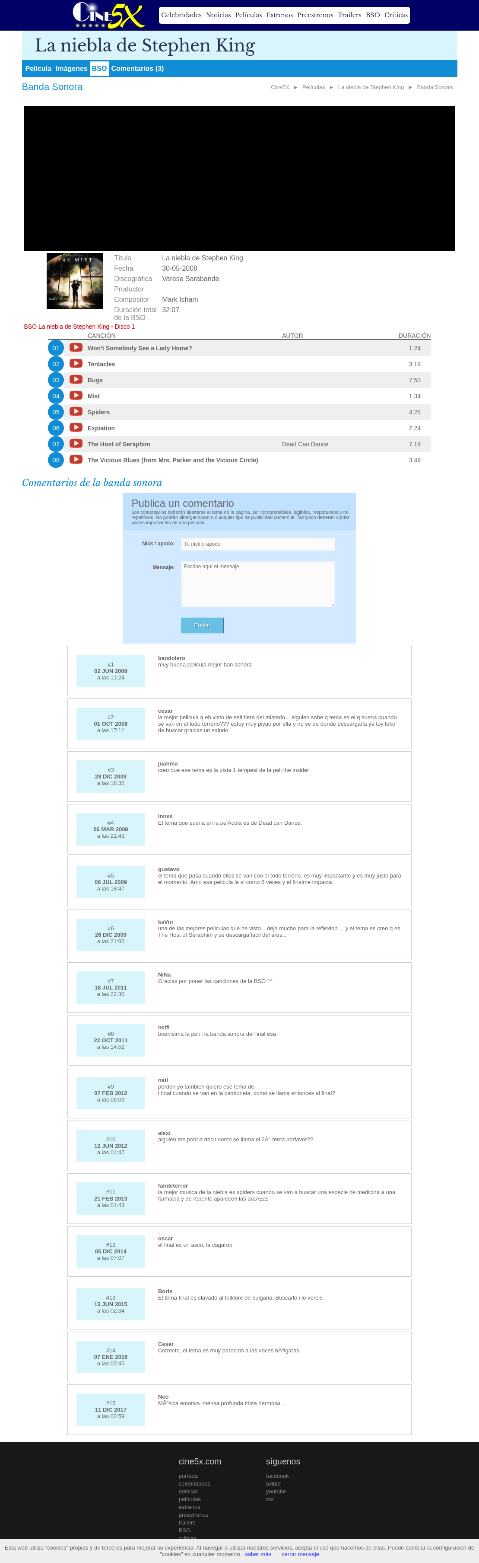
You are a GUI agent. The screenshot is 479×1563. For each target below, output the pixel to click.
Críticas (396, 15)
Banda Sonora (435, 87)
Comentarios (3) (137, 68)
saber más (258, 1554)
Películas (248, 15)
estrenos (189, 1507)
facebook (277, 1476)
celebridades (195, 1483)
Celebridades (181, 15)
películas (190, 1499)
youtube (276, 1491)
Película (38, 68)
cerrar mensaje (300, 1554)
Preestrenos (315, 15)
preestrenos (194, 1515)
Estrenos (279, 15)
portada (188, 1476)
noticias (188, 1491)
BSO (373, 15)
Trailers (350, 15)
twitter (273, 1483)
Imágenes (72, 68)
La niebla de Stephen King (371, 87)
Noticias (218, 15)
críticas (188, 1538)
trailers (187, 1522)
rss (269, 1499)
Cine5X (280, 87)
